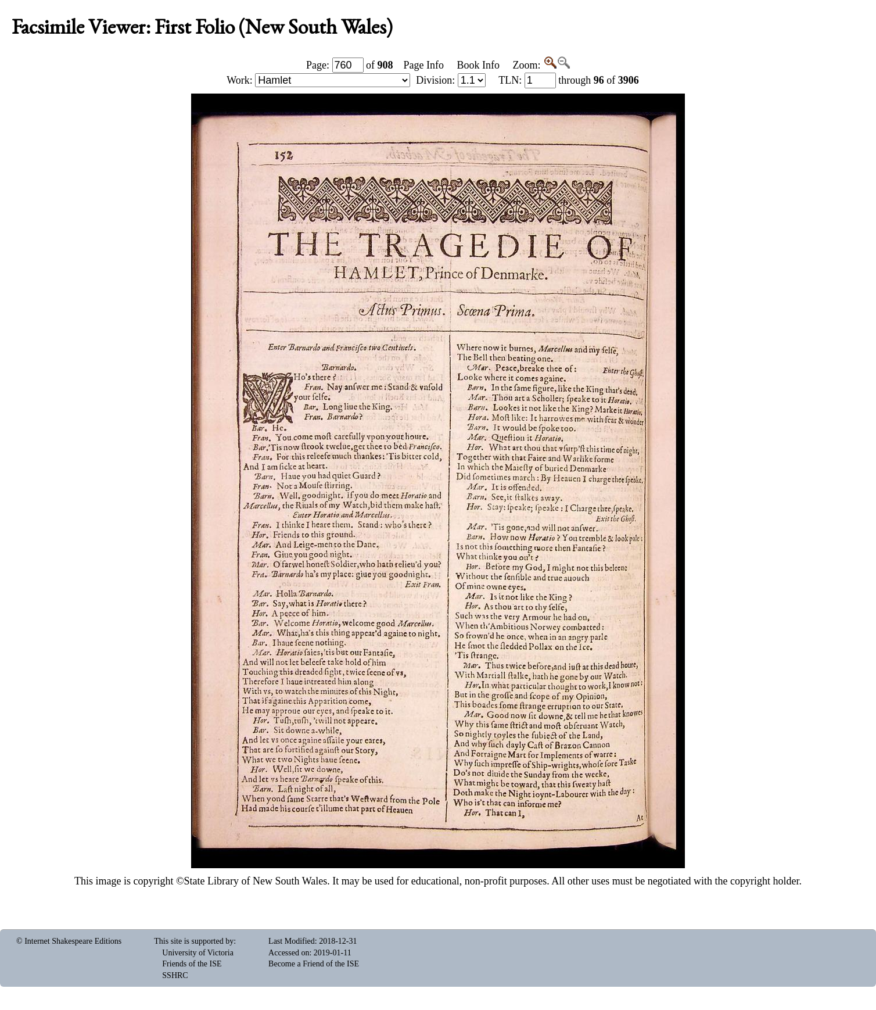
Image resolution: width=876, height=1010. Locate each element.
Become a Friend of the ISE (313, 963)
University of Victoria (198, 952)
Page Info (424, 65)
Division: (451, 80)
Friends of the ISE (191, 963)
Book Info (478, 65)
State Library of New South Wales (256, 881)
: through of (568, 80)
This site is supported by (194, 941)
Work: (318, 80)
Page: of (349, 65)
